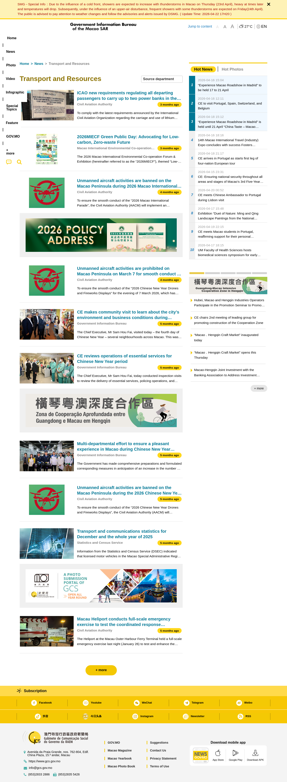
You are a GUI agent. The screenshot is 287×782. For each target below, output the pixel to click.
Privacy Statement (163, 745)
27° (248, 26)
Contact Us (158, 737)
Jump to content (200, 26)
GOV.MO (114, 729)
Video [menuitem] (82, 38)
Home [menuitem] (28, 38)
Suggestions (159, 729)
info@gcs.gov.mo (40, 755)
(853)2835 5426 (69, 761)
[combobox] (161, 66)
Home (24, 51)
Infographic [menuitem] (104, 38)
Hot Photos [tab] (232, 56)
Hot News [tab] (203, 56)
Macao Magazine (120, 737)
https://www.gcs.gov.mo (44, 748)
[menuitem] (46, 38)
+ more (259, 375)
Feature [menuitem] (160, 38)
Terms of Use (159, 753)
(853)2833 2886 (39, 761)
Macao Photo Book (121, 753)
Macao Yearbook (120, 745)
